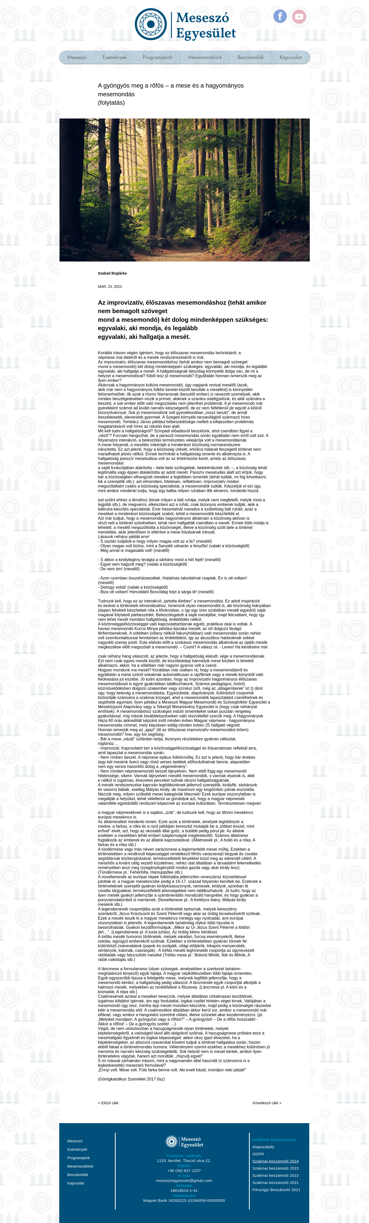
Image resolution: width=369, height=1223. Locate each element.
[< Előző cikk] (115, 1103)
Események (77, 1149)
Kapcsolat (75, 1183)
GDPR (258, 1154)
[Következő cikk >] (264, 1103)
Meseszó (75, 1141)
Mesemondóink (80, 1166)
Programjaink (78, 1158)
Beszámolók (77, 1174)
